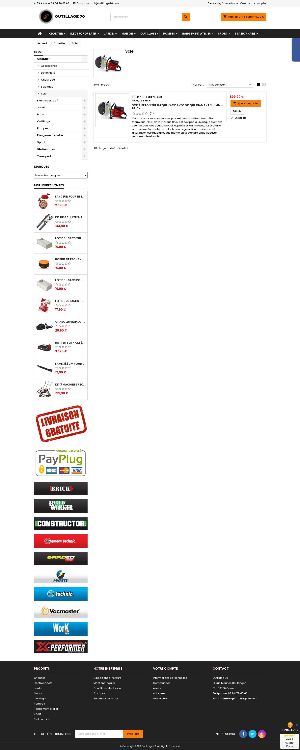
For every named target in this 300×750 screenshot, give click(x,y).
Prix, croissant (230, 85)
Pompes (169, 34)
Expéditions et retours (107, 678)
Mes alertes (160, 698)
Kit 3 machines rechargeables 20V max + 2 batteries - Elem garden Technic (70, 384)
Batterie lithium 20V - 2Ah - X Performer (70, 342)
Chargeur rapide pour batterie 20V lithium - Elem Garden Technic (70, 321)
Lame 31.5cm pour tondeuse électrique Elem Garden (70, 363)
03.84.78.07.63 (60, 3)
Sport (223, 34)
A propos (99, 693)
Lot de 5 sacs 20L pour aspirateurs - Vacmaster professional (70, 238)
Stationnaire (245, 34)
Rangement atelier (196, 34)
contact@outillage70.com (102, 3)
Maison (127, 34)
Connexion (228, 3)
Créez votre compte (253, 3)
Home (38, 52)
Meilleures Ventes (49, 185)
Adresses (159, 693)
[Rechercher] (150, 17)
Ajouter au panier (245, 103)
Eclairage (47, 87)
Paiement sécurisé (106, 698)
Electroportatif (83, 34)
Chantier (56, 34)
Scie (44, 93)
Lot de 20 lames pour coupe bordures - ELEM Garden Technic (70, 301)
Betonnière (48, 73)
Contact (221, 668)
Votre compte (165, 668)
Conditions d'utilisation (108, 688)
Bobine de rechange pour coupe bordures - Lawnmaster (70, 259)
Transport (44, 156)
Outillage (148, 34)
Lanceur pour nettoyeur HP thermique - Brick (70, 196)
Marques (41, 166)
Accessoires (49, 66)
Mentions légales (105, 683)
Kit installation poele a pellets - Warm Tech (70, 217)
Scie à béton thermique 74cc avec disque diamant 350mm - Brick (177, 106)
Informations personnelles (170, 678)
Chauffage (48, 80)
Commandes (161, 683)
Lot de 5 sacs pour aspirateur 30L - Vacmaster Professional (70, 280)
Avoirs (157, 688)
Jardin (109, 34)
